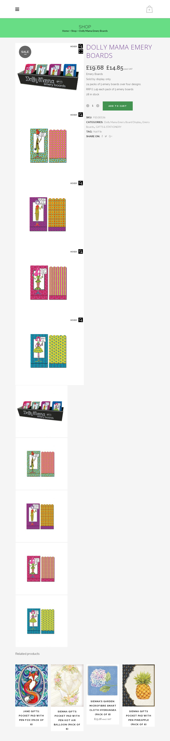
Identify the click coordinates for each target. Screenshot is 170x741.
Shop (74, 30)
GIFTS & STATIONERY (108, 126)
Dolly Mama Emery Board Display (122, 122)
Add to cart (118, 106)
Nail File (97, 131)
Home (65, 30)
